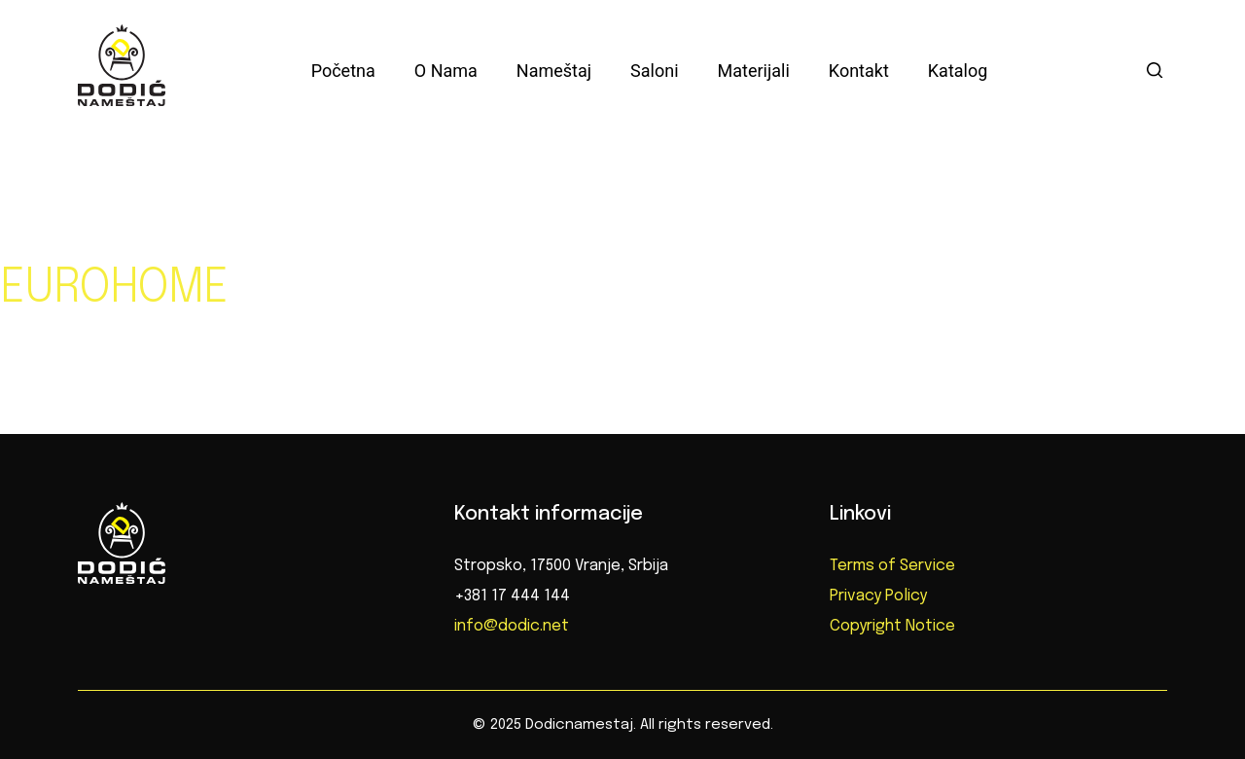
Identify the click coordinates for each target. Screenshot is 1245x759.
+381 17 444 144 (512, 596)
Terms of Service (892, 566)
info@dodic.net (511, 626)
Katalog (958, 70)
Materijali (754, 70)
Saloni (654, 70)
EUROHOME (114, 289)
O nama (446, 70)
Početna (343, 70)
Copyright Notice (892, 626)
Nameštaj (553, 70)
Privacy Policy (878, 596)
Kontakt (859, 70)
